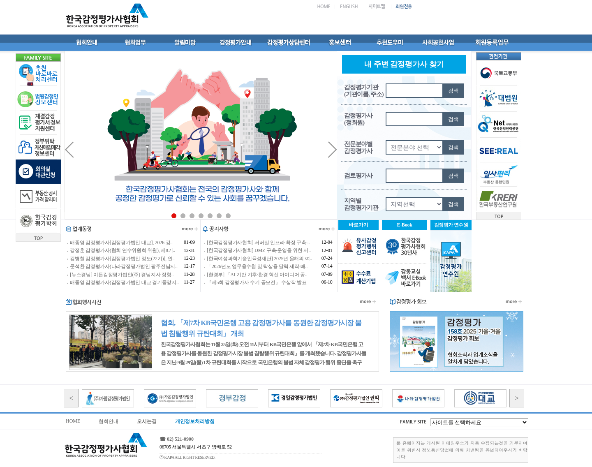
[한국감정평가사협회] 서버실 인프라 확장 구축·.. (258, 242)
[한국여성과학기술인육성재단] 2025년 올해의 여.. (259, 258)
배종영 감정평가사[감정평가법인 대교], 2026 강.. (121, 242)
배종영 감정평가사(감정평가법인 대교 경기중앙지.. (124, 282)
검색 (453, 91)
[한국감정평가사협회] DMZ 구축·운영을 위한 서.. (259, 251)
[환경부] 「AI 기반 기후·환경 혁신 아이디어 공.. (257, 274)
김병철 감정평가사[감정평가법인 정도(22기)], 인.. (122, 258)
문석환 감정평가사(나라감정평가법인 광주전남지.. (124, 267)
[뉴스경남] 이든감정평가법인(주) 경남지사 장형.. (121, 274)
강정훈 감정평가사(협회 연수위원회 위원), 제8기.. (122, 251)
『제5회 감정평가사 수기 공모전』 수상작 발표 (257, 282)
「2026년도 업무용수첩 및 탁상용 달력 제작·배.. (257, 267)
